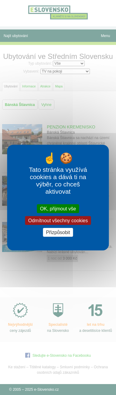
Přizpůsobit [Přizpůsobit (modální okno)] (58, 232)
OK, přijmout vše (58, 208)
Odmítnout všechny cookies (58, 220)
